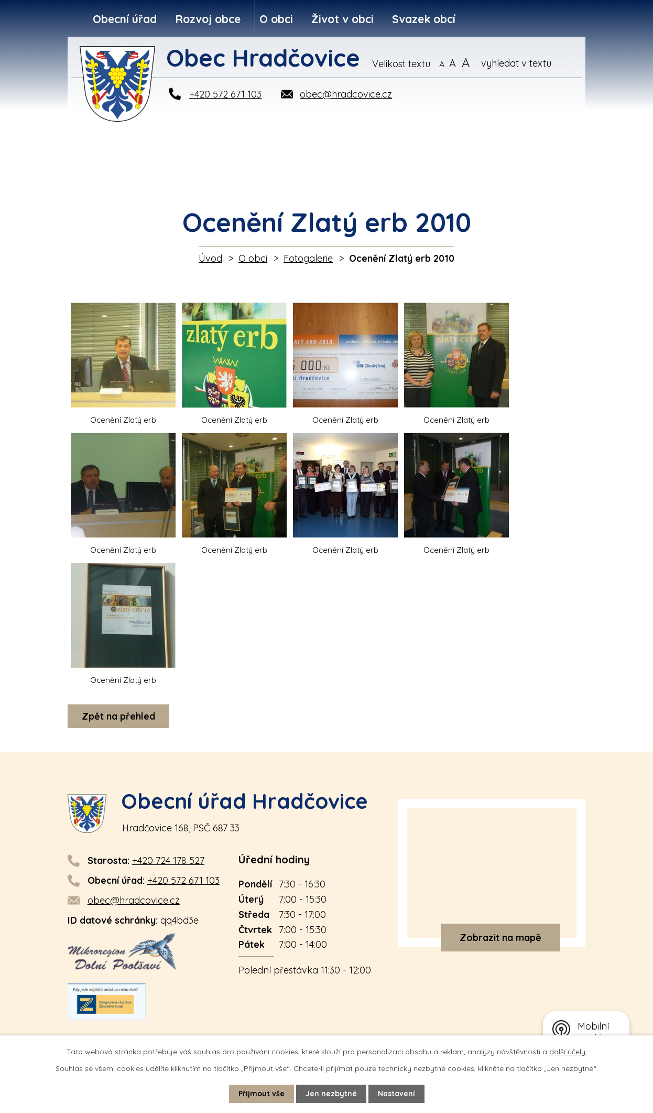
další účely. (568, 1051)
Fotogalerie (308, 258)
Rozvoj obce (208, 19)
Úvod (210, 258)
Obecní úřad (125, 19)
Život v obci (342, 19)
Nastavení (396, 1093)
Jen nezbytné (331, 1093)
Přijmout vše (261, 1093)
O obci (276, 19)
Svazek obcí (423, 19)
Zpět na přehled (118, 716)
